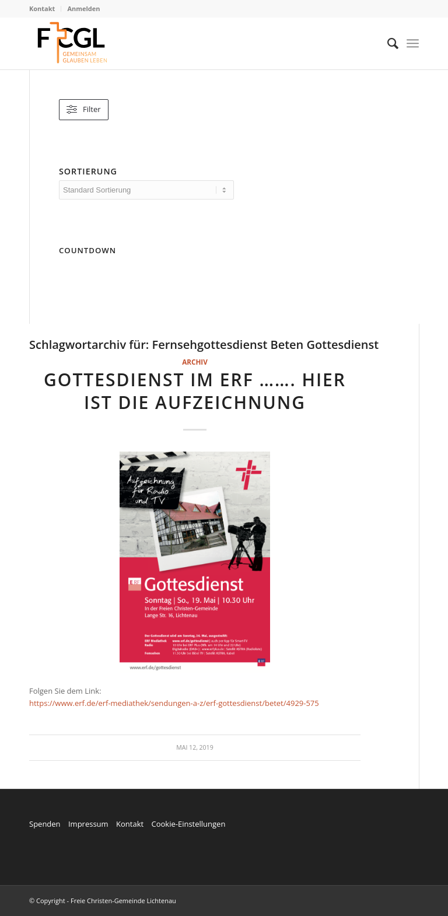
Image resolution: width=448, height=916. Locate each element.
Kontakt (42, 8)
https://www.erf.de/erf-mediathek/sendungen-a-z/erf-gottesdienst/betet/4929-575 (174, 703)
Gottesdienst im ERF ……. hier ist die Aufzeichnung (195, 391)
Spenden (45, 824)
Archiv (195, 361)
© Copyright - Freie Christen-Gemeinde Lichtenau (102, 900)
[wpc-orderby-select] (146, 190)
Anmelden (83, 8)
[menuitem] (45, 9)
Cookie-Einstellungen (188, 824)
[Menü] (413, 43)
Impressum (88, 824)
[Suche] (387, 43)
